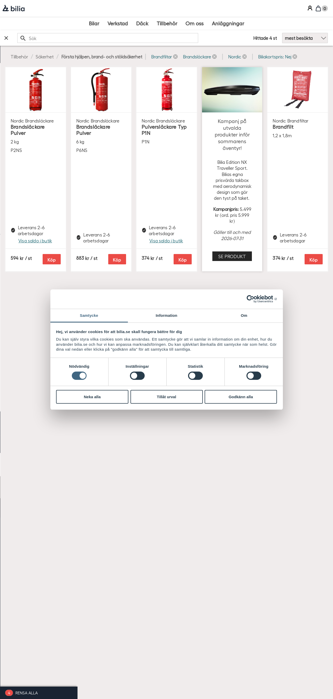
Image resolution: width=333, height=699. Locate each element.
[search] (165, 38)
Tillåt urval (166, 397)
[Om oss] (194, 23)
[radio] (38, 294)
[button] (241, 56)
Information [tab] (166, 315)
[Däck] (142, 23)
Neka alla (92, 397)
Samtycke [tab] (89, 315)
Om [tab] (244, 315)
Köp (147, 196)
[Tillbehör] (166, 23)
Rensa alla (27, 692)
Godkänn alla (241, 397)
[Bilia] (14, 8)
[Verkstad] (117, 23)
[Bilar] (94, 23)
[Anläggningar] (228, 23)
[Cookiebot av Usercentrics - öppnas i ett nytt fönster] (254, 299)
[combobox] (165, 38)
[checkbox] (38, 84)
